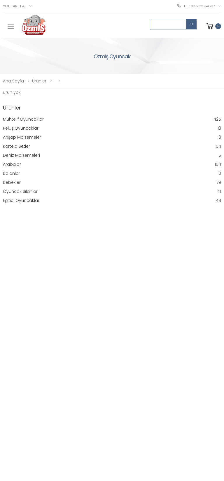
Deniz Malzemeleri (112, 155)
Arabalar (112, 164)
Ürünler (39, 81)
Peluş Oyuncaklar (112, 128)
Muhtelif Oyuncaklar (112, 119)
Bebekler (112, 182)
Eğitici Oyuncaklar (112, 201)
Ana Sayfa (13, 81)
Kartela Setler (112, 146)
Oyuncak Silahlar (112, 191)
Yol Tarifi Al (14, 6)
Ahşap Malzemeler (112, 137)
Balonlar (112, 173)
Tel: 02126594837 (196, 6)
